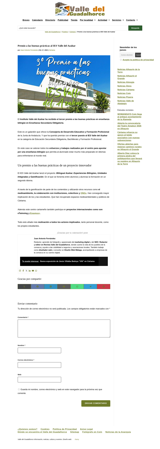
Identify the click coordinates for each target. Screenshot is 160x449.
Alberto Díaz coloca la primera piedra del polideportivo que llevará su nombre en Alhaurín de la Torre (129, 158)
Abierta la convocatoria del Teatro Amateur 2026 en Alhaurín (129, 126)
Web (19, 375)
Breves (26, 20)
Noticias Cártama (125, 90)
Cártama (73, 32)
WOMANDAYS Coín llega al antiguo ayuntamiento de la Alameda (129, 117)
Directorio (50, 20)
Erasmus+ (35, 213)
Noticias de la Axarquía (118, 432)
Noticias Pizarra (125, 97)
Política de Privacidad (65, 429)
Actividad (102, 20)
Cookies (45, 429)
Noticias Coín (124, 93)
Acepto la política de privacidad (138, 60)
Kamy (77, 439)
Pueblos (65, 32)
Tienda (74, 20)
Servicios (116, 20)
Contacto (130, 20)
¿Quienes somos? (27, 429)
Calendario (37, 20)
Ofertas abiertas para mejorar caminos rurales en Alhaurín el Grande (129, 147)
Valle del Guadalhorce (52, 32)
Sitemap (74, 432)
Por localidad (86, 20)
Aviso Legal (86, 429)
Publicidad (63, 20)
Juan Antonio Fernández (29, 50)
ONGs (83, 193)
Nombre (21, 345)
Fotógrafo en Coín (92, 432)
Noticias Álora (124, 86)
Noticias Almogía (125, 82)
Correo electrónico (26, 360)
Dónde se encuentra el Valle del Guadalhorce (42, 432)
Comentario (23, 317)
